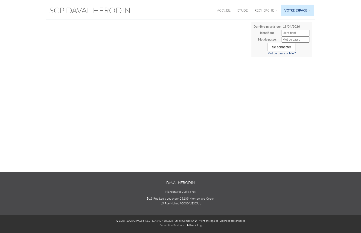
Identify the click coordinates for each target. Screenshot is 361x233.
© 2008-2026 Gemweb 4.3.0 (133, 220)
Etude (242, 10)
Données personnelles (232, 220)
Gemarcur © (189, 220)
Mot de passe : (267, 39)
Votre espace (297, 10)
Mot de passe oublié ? (282, 53)
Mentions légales (208, 220)
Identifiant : (267, 33)
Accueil (223, 10)
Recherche (266, 10)
